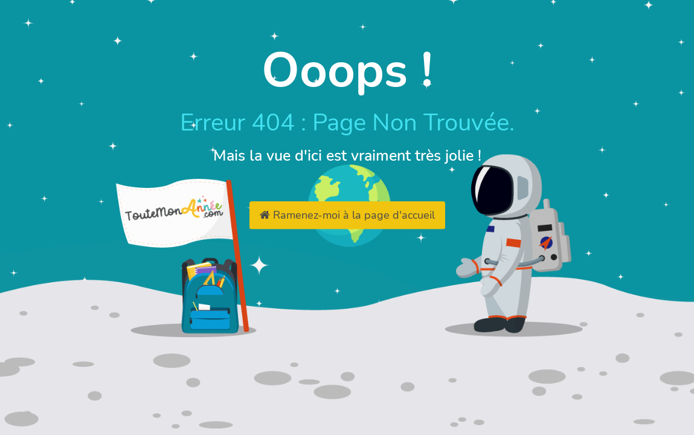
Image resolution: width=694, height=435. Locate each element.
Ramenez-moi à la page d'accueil (347, 215)
